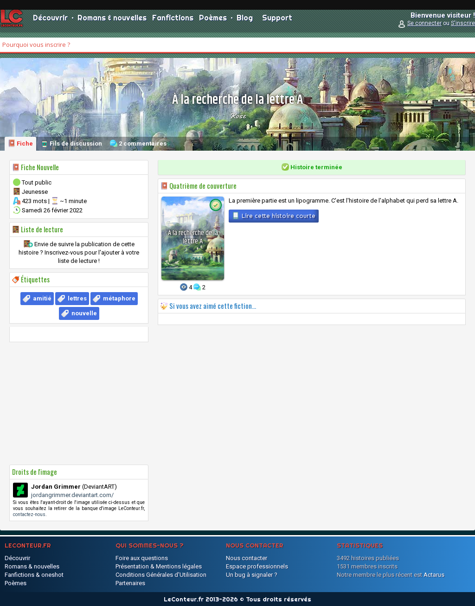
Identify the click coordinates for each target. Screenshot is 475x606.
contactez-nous (29, 514)
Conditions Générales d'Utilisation (161, 574)
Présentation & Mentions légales (159, 566)
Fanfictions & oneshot (34, 574)
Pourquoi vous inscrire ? (36, 44)
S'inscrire (463, 29)
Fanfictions (172, 23)
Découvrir (50, 23)
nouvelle (84, 313)
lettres (77, 298)
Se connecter (424, 29)
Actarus (434, 574)
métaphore (119, 298)
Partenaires (130, 583)
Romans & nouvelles (112, 23)
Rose (237, 115)
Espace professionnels (257, 566)
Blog (245, 23)
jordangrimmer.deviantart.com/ (72, 494)
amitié (42, 298)
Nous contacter (246, 558)
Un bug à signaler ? (251, 574)
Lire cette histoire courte (273, 215)
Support (277, 23)
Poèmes (213, 23)
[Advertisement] (78, 403)
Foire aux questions (142, 558)
